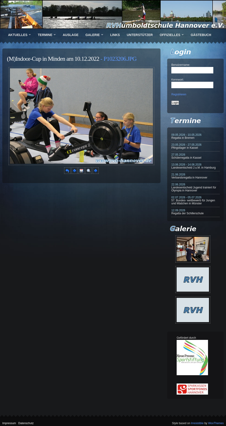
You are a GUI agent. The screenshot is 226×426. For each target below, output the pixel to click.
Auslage (70, 35)
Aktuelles (17, 35)
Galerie (92, 35)
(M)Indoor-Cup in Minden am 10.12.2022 (53, 58)
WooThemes (216, 423)
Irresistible (197, 423)
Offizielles (170, 35)
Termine (45, 35)
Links (115, 35)
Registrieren (178, 94)
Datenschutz (26, 423)
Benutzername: (180, 64)
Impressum (9, 423)
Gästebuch (201, 35)
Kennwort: (177, 79)
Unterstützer (140, 35)
